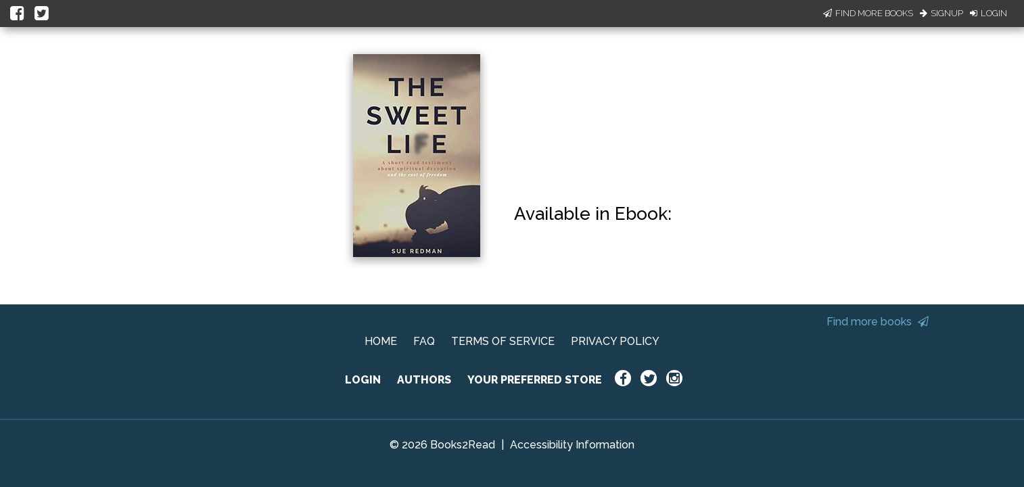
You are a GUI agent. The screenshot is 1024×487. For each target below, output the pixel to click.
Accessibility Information (572, 444)
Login (988, 13)
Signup (941, 13)
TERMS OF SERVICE (503, 341)
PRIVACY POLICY (615, 341)
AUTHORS (424, 379)
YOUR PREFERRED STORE (534, 379)
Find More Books (868, 13)
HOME (381, 341)
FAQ (424, 341)
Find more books (878, 321)
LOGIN (363, 379)
